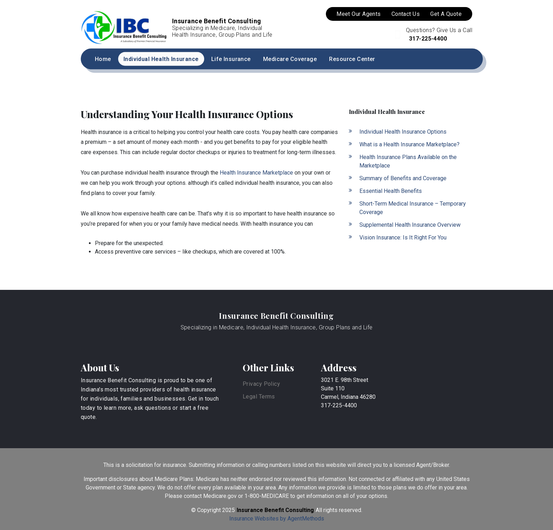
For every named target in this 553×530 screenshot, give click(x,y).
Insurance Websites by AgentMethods (276, 518)
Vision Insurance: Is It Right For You (402, 237)
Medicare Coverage (290, 59)
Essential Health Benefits (390, 191)
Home (103, 59)
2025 (228, 510)
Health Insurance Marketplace (256, 172)
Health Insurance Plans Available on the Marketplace (408, 161)
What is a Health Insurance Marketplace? (409, 144)
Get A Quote (446, 14)
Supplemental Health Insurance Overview (410, 224)
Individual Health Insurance (161, 59)
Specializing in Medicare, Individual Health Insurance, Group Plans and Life (277, 327)
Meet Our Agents (358, 14)
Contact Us (405, 14)
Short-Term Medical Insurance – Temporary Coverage (412, 207)
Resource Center (352, 59)
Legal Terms (259, 396)
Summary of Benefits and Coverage (402, 178)
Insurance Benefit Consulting (276, 315)
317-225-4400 (427, 38)
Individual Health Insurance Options (402, 131)
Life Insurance (231, 59)
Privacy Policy (261, 383)
